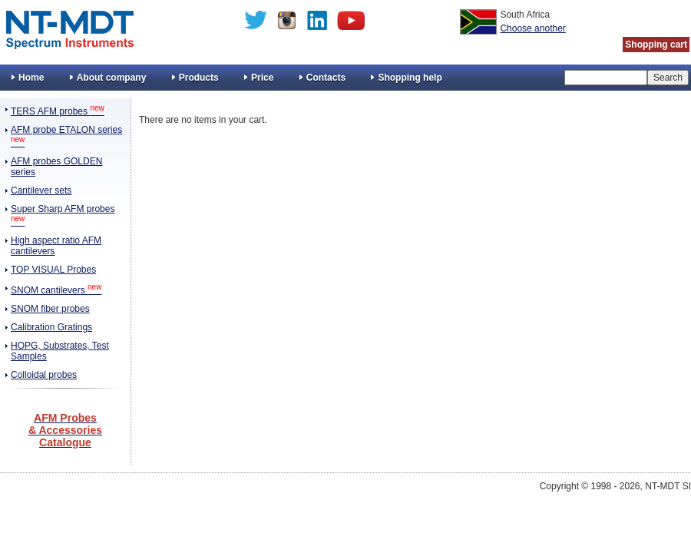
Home (31, 77)
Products (199, 77)
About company (112, 77)
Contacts (326, 77)
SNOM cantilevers (56, 290)
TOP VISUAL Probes (53, 269)
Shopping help (409, 77)
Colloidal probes (44, 374)
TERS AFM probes (57, 111)
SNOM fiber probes (50, 308)
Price (262, 77)
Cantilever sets (41, 190)
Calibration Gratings (51, 327)
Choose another (532, 28)
